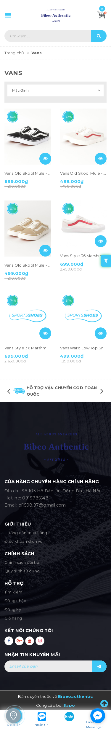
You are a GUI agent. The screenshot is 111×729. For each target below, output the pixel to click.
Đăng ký (12, 609)
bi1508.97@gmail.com (42, 505)
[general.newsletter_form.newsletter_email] (55, 666)
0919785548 (35, 498)
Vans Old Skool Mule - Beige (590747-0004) (46, 265)
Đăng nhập (15, 600)
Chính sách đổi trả (22, 562)
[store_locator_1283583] (13, 715)
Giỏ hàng (13, 618)
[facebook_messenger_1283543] (97, 715)
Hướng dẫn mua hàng (25, 532)
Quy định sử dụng (22, 571)
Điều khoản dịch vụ (23, 541)
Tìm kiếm (13, 592)
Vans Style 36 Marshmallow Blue (35, 348)
